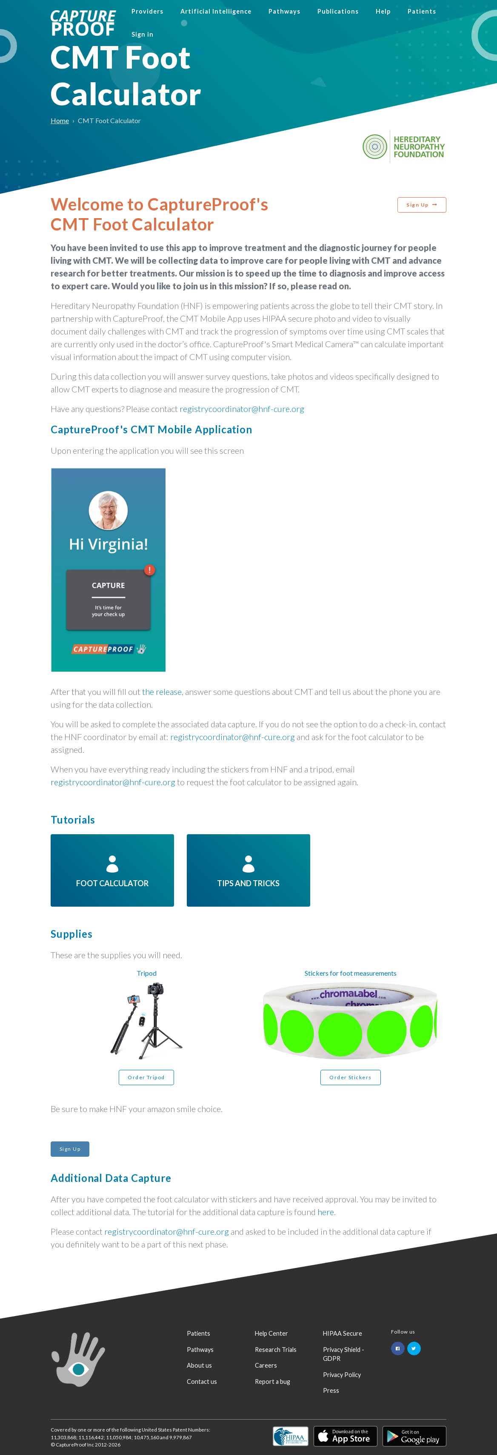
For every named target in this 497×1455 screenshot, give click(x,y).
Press (331, 1390)
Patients (422, 11)
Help (383, 11)
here (325, 1212)
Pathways (284, 11)
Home (60, 120)
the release (162, 691)
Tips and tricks (248, 870)
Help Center (271, 1333)
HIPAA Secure (342, 1333)
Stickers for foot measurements (351, 973)
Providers (147, 11)
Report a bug (272, 1381)
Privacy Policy (342, 1374)
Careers (266, 1365)
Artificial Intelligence (215, 11)
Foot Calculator (112, 870)
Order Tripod (146, 1077)
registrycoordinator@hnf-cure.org (242, 408)
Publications (338, 11)
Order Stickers (350, 1077)
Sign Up (417, 205)
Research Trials (276, 1349)
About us (199, 1365)
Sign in (142, 34)
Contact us (202, 1381)
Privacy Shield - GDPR (343, 1354)
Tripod (147, 973)
